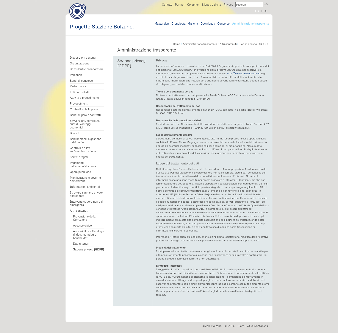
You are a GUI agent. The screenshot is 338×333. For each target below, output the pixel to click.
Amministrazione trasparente (250, 23)
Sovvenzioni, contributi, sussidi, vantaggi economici (85, 124)
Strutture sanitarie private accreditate (86, 194)
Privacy (228, 4)
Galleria (193, 23)
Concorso (224, 23)
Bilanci (74, 133)
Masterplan (161, 23)
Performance (78, 86)
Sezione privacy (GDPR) (88, 249)
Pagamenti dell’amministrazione (83, 164)
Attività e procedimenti (84, 97)
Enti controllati (79, 92)
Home (176, 43)
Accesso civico (82, 225)
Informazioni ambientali (85, 186)
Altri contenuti (79, 210)
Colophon (193, 4)
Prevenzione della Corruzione (84, 218)
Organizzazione (79, 63)
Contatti (167, 4)
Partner (180, 4)
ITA (257, 11)
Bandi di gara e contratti (85, 115)
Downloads (207, 23)
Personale (76, 75)
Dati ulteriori (81, 243)
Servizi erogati (79, 157)
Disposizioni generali (83, 57)
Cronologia (179, 23)
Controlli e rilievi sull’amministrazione (83, 149)
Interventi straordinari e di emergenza (86, 203)
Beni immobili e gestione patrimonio (85, 140)
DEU (264, 11)
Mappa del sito (211, 4)
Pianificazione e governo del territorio (85, 179)
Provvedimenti (79, 103)
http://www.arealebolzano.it (243, 73)
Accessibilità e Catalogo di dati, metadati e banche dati (88, 234)
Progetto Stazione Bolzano (77, 11)
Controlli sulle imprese (84, 109)
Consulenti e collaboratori (86, 69)
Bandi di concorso (81, 80)
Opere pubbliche (80, 172)
